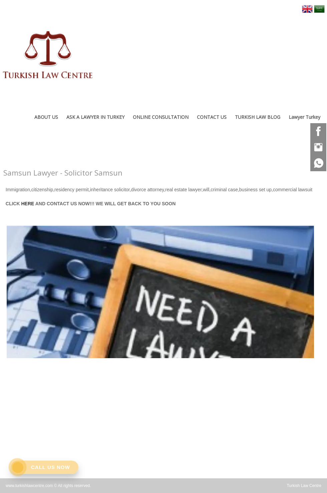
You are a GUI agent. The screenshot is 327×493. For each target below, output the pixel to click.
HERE (27, 203)
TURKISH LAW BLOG (257, 117)
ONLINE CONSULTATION (161, 117)
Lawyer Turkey (304, 117)
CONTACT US (212, 117)
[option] (160, 290)
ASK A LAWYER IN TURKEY (95, 117)
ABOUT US (46, 117)
